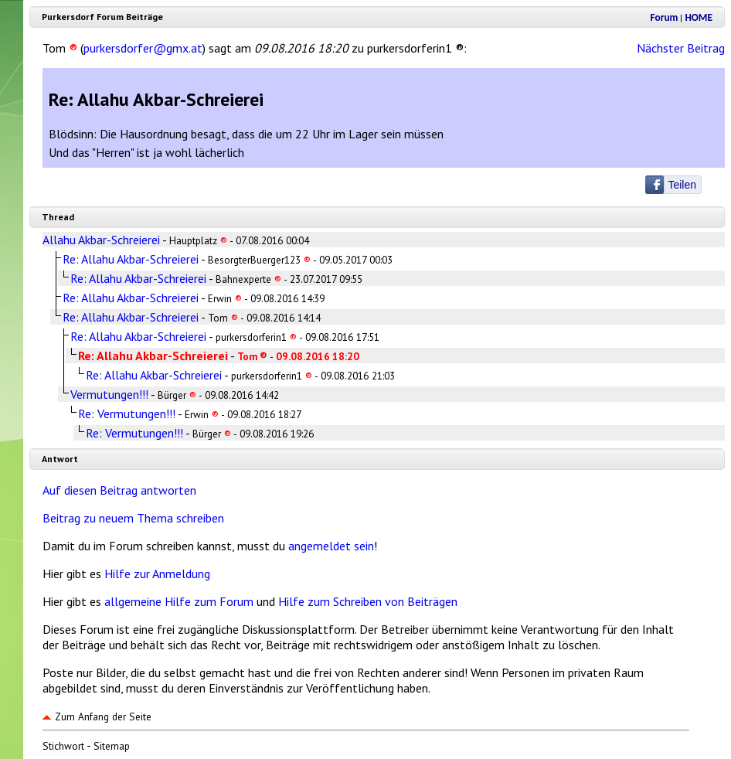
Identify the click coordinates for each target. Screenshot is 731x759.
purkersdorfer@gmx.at (142, 48)
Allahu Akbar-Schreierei (101, 239)
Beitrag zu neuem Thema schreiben (133, 518)
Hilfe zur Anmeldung (157, 573)
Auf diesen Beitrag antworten (119, 490)
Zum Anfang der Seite (96, 716)
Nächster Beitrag (681, 48)
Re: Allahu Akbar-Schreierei (131, 259)
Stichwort (63, 746)
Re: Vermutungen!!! (126, 413)
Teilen (682, 185)
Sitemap (112, 746)
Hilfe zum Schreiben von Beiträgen (367, 601)
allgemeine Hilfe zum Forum (178, 601)
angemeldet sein (331, 545)
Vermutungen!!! (109, 394)
